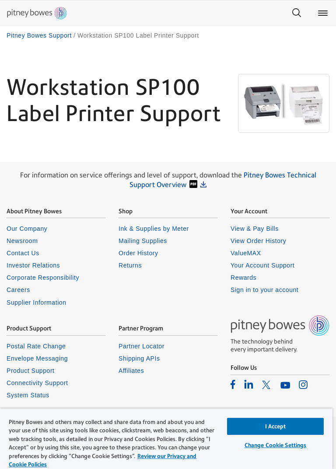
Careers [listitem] (18, 289)
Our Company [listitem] (27, 228)
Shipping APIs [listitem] (139, 358)
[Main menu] (323, 13)
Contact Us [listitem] (23, 253)
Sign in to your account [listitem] (264, 289)
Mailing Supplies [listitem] (143, 240)
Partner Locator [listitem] (141, 346)
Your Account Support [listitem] (262, 265)
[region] (166, 438)
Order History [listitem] (138, 253)
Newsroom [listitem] (22, 240)
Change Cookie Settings (276, 445)
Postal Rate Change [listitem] (36, 346)
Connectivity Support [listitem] (37, 382)
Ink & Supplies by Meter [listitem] (154, 228)
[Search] (297, 13)
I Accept (275, 426)
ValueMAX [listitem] (246, 253)
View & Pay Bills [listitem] (255, 228)
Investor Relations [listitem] (33, 265)
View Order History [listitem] (258, 240)
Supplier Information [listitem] (36, 302)
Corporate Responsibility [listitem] (43, 277)
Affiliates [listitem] (131, 370)
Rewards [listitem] (243, 277)
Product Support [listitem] (31, 370)
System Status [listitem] (28, 395)
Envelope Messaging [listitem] (37, 358)
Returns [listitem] (130, 265)
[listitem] (233, 384)
